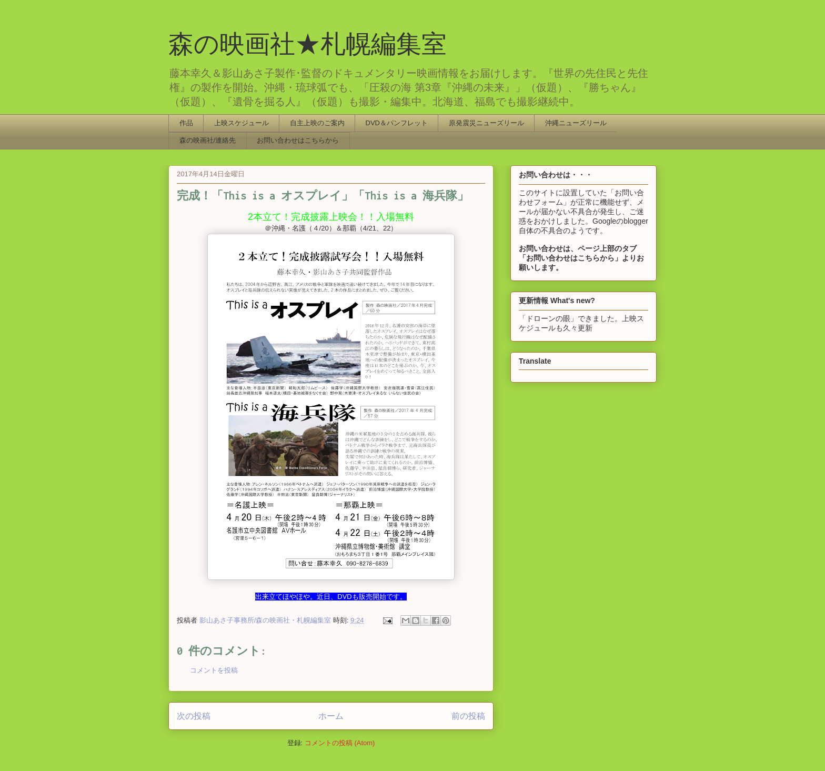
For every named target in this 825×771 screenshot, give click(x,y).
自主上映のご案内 (317, 123)
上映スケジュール (241, 123)
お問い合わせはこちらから (298, 140)
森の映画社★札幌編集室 (307, 44)
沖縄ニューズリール (576, 123)
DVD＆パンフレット (397, 123)
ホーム (331, 716)
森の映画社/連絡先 (207, 140)
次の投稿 (193, 716)
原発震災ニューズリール (486, 123)
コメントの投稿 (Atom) (340, 743)
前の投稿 (468, 716)
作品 (186, 123)
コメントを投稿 (214, 670)
